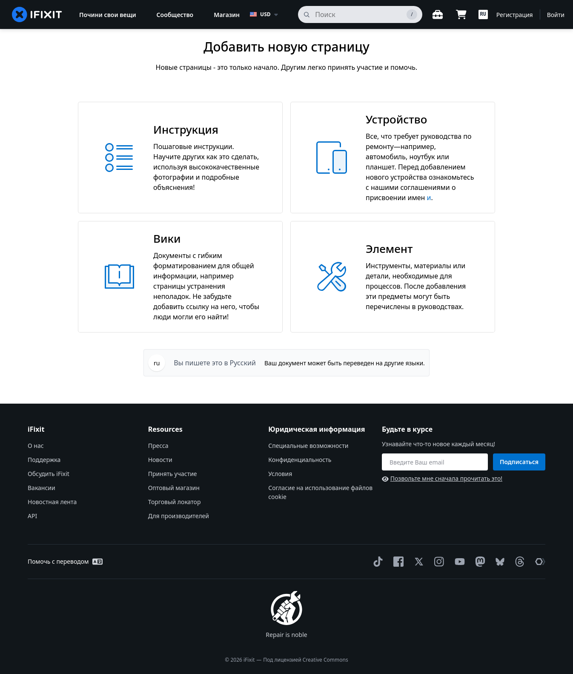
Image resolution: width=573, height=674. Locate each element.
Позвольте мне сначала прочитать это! (442, 478)
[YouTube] (458, 561)
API (32, 516)
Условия (280, 474)
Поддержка (44, 460)
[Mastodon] (478, 561)
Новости (160, 460)
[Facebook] (397, 561)
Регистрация (514, 15)
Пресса (158, 446)
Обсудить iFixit (48, 474)
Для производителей (178, 516)
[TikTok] (376, 561)
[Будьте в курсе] (435, 461)
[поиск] (360, 14)
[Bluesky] (498, 561)
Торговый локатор (174, 502)
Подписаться (519, 462)
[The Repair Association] (538, 561)
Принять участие (172, 474)
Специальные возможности (308, 446)
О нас (36, 446)
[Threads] (518, 561)
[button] (483, 14)
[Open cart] (461, 14)
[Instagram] (437, 561)
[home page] (37, 14)
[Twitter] (417, 561)
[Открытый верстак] (437, 14)
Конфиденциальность (299, 460)
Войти (555, 15)
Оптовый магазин (174, 488)
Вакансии (41, 488)
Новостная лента (52, 502)
